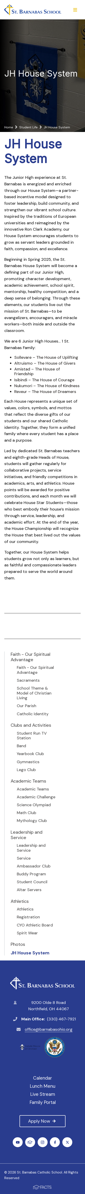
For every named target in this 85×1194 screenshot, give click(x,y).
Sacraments (28, 680)
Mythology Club (32, 820)
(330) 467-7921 (61, 1019)
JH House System (30, 953)
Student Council (32, 882)
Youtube (18, 1142)
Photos (18, 944)
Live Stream (42, 1094)
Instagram (42, 1142)
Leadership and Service (26, 834)
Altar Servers (29, 890)
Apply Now (42, 1121)
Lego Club (26, 769)
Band (21, 746)
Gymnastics (28, 762)
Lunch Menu (42, 1086)
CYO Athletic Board (35, 925)
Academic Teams (28, 781)
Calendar (42, 1078)
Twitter (67, 1142)
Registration (28, 917)
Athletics (20, 901)
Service (24, 858)
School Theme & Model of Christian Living (34, 693)
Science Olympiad (34, 805)
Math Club (26, 812)
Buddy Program (31, 874)
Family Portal (42, 1102)
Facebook (55, 1142)
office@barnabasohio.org (49, 1029)
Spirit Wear (27, 933)
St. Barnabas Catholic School (42, 983)
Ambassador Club (34, 866)
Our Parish (26, 706)
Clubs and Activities (31, 725)
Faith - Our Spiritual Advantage (30, 656)
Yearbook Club (30, 753)
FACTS (30, 1142)
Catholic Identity (33, 714)
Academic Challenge (36, 797)
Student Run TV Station (32, 736)
